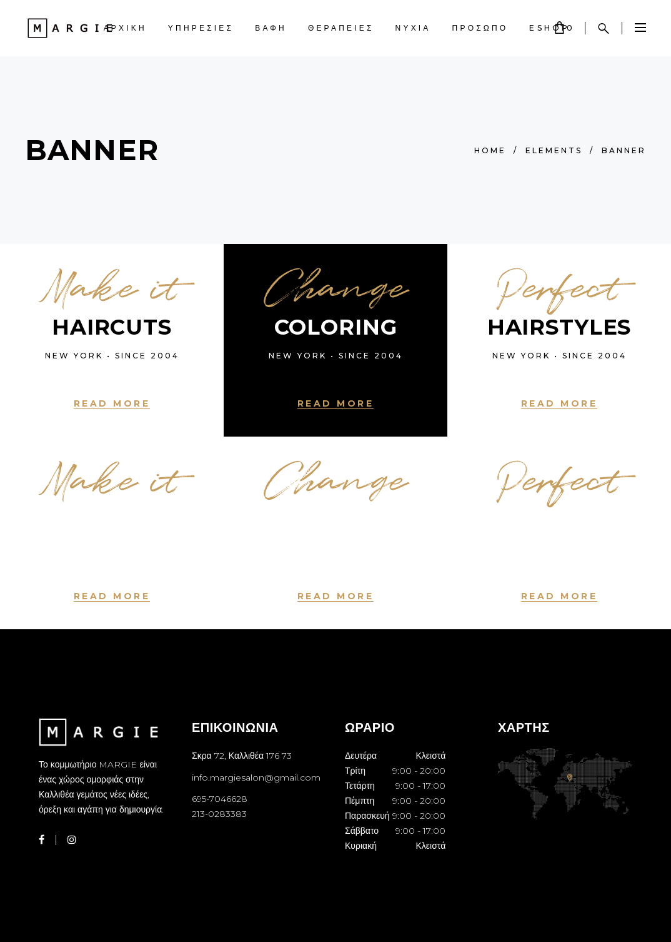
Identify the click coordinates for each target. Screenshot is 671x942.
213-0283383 (219, 813)
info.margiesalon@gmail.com (256, 777)
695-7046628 (219, 798)
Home (490, 150)
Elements (553, 150)
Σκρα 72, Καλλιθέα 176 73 (242, 755)
